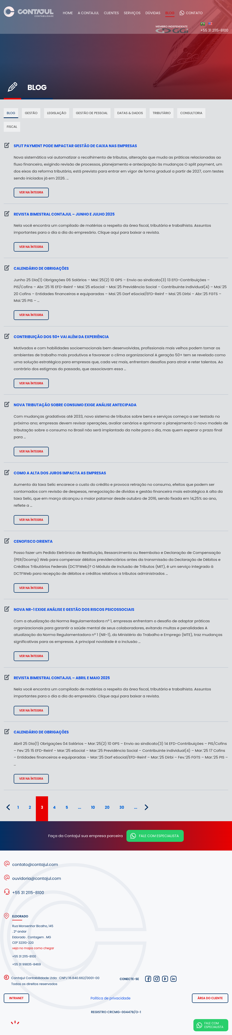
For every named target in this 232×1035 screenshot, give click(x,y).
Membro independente (172, 29)
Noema (14, 1022)
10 (93, 807)
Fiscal (12, 126)
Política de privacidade (111, 998)
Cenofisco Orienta (33, 541)
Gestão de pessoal (92, 113)
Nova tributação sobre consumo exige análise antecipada (75, 404)
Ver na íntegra (31, 192)
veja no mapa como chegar (33, 948)
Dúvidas (156, 12)
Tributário (162, 113)
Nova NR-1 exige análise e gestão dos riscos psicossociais (74, 609)
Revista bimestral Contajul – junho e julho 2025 (64, 214)
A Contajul (91, 12)
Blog (173, 12)
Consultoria (191, 113)
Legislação (56, 113)
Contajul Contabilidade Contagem (29, 12)
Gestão (31, 113)
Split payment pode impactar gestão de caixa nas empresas (75, 145)
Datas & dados (130, 113)
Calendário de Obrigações (41, 268)
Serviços (135, 12)
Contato (197, 12)
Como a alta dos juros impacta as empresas (60, 473)
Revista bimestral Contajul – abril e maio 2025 (62, 677)
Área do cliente (210, 998)
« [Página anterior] (8, 807)
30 (121, 807)
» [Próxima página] (146, 807)
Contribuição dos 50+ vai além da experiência (61, 336)
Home (71, 12)
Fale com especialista (159, 835)
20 (107, 807)
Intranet (16, 998)
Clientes (114, 12)
